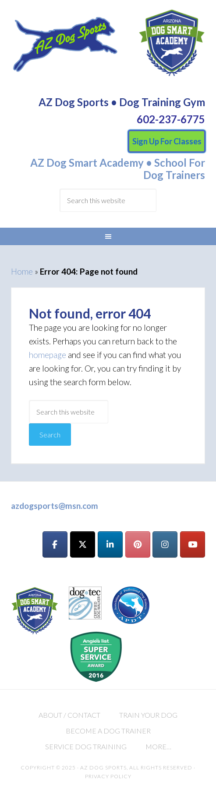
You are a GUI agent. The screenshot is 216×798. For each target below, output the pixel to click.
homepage (47, 355)
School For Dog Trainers (174, 169)
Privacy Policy (108, 776)
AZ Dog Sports (108, 47)
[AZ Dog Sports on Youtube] (192, 544)
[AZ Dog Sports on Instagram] (164, 544)
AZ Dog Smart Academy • (91, 162)
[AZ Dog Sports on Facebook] (54, 544)
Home (22, 271)
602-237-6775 (171, 119)
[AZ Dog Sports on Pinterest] (137, 544)
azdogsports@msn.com (54, 506)
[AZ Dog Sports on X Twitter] (82, 544)
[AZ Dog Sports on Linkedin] (110, 544)
